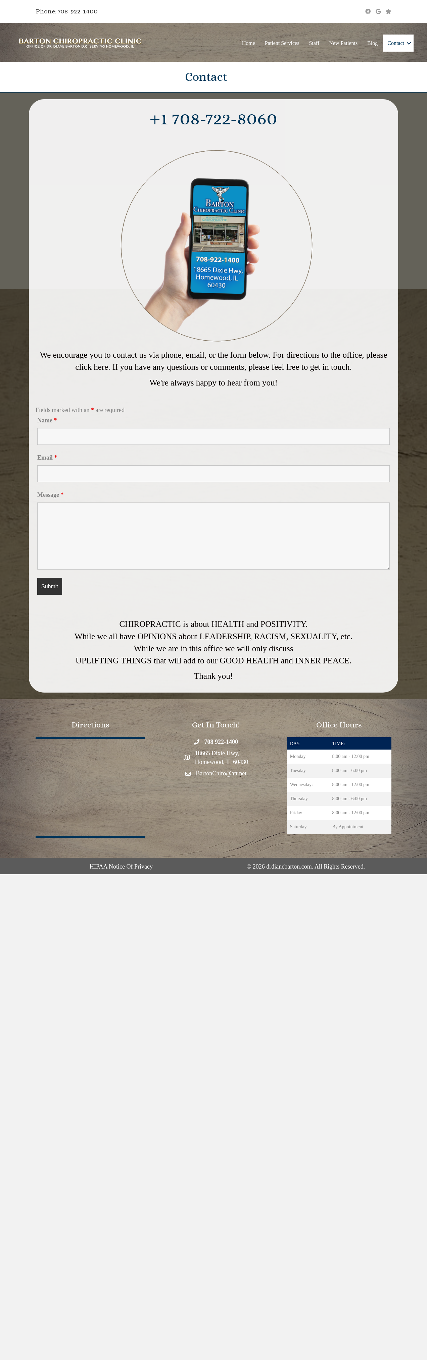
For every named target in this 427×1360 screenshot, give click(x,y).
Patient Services (282, 43)
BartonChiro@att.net (221, 773)
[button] (409, 43)
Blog (372, 43)
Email (47, 457)
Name (47, 420)
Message (50, 494)
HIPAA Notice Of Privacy (121, 866)
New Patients (343, 43)
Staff (314, 43)
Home (248, 43)
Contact (395, 43)
